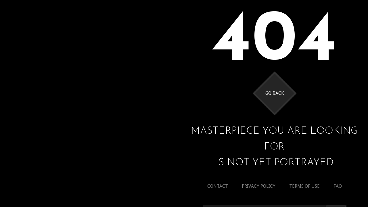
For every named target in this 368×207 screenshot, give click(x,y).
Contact (217, 186)
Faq (338, 186)
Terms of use (304, 186)
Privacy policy (258, 186)
